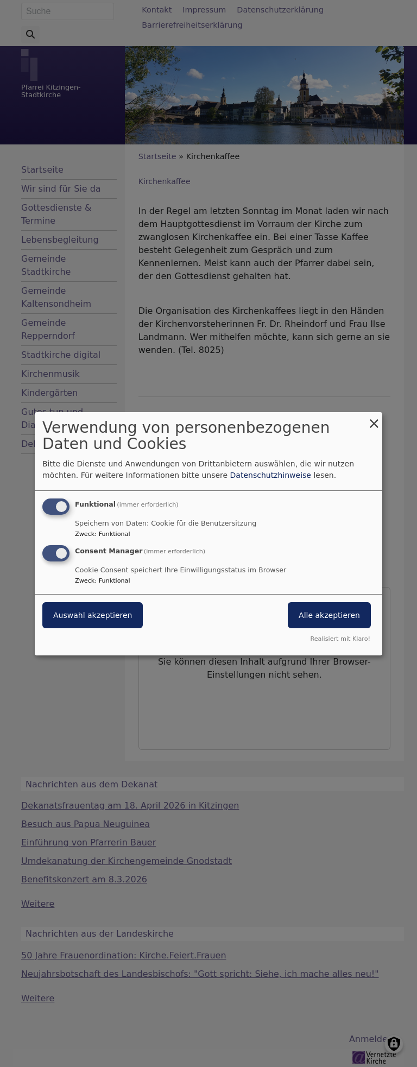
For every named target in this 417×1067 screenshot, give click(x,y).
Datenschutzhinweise (270, 475)
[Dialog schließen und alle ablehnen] (374, 418)
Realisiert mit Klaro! (340, 638)
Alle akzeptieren (329, 615)
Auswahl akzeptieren (92, 615)
